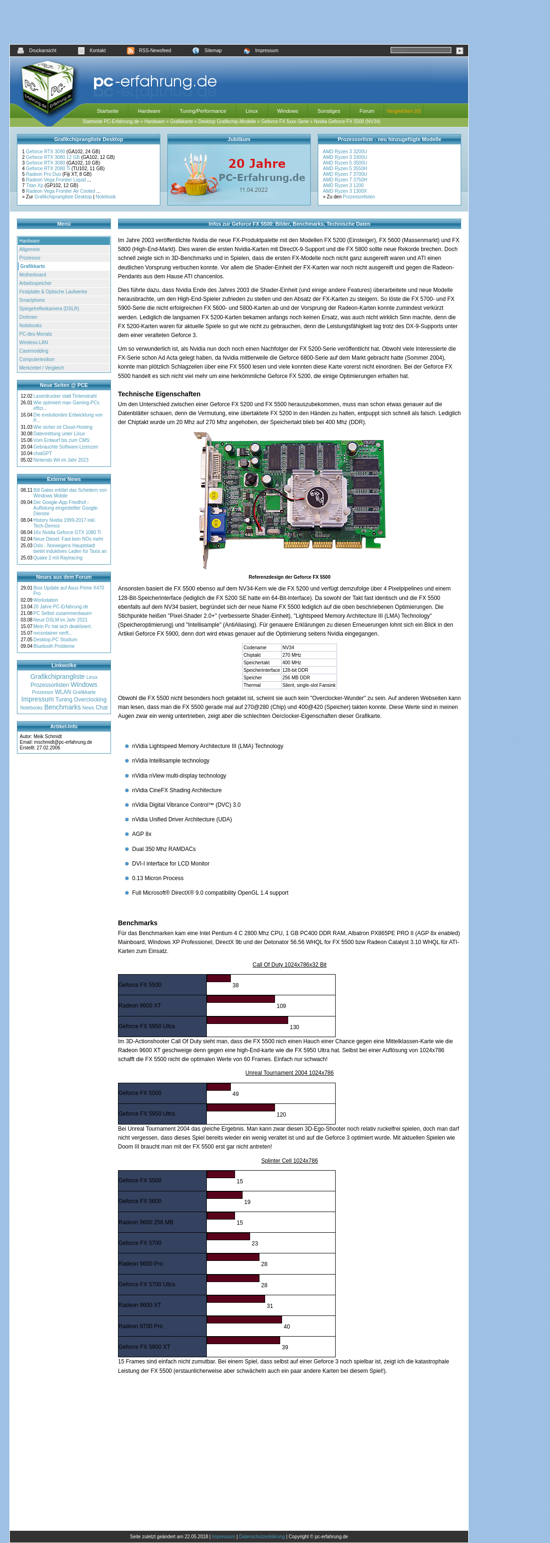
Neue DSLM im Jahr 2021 (60, 619)
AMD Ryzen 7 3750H (345, 179)
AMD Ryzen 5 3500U (345, 162)
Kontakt (92, 50)
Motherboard (32, 274)
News (88, 707)
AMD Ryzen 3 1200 (343, 185)
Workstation (45, 600)
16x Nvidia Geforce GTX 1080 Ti (67, 532)
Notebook (106, 196)
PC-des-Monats (35, 334)
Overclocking (90, 699)
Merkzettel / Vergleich (41, 367)
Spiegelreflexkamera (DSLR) (49, 308)
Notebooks (30, 325)
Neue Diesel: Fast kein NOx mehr (68, 539)
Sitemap (207, 50)
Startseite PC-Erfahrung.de (111, 121)
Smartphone (32, 300)
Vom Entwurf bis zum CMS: (62, 440)
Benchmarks (62, 707)
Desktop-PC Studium (55, 639)
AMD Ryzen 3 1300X (345, 191)
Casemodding (33, 351)
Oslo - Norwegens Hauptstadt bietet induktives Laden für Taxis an (70, 548)
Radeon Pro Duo (44, 174)
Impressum (260, 50)
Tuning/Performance (203, 111)
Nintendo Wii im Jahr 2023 (60, 460)
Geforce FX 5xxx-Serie (285, 121)
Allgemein (29, 249)
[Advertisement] (239, 22)
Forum (367, 111)
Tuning (63, 699)
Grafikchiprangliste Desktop (63, 196)
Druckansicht (36, 50)
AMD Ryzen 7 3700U (345, 174)
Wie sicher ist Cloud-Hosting (63, 427)
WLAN (63, 692)
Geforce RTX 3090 (46, 151)
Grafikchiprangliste (57, 676)
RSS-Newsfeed (149, 50)
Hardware (149, 111)
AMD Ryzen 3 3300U (345, 157)
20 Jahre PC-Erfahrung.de (60, 606)
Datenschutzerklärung (262, 1536)
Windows (288, 111)
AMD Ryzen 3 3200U (345, 151)
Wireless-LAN (33, 342)
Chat (102, 707)
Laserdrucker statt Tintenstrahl (65, 396)
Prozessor (29, 257)
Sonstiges (328, 111)
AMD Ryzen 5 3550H (345, 168)
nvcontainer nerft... (52, 633)
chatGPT (42, 453)
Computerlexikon (37, 359)
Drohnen (28, 317)
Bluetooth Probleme (54, 646)
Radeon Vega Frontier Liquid (56, 179)
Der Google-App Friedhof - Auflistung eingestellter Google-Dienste (66, 508)
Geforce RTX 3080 (46, 162)
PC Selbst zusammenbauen (62, 613)
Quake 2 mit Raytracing (58, 557)
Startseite (107, 111)
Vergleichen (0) (403, 111)
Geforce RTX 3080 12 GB (53, 157)
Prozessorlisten (359, 196)
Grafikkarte (181, 121)
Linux (251, 111)
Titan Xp (35, 185)
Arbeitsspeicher (35, 283)
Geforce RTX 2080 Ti (48, 168)
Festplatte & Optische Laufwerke (53, 291)
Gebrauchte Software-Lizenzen (65, 446)
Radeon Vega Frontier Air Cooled (61, 191)
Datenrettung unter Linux (59, 433)
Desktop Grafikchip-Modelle (227, 121)
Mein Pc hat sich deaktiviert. (62, 626)
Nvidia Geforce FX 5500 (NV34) (347, 121)
